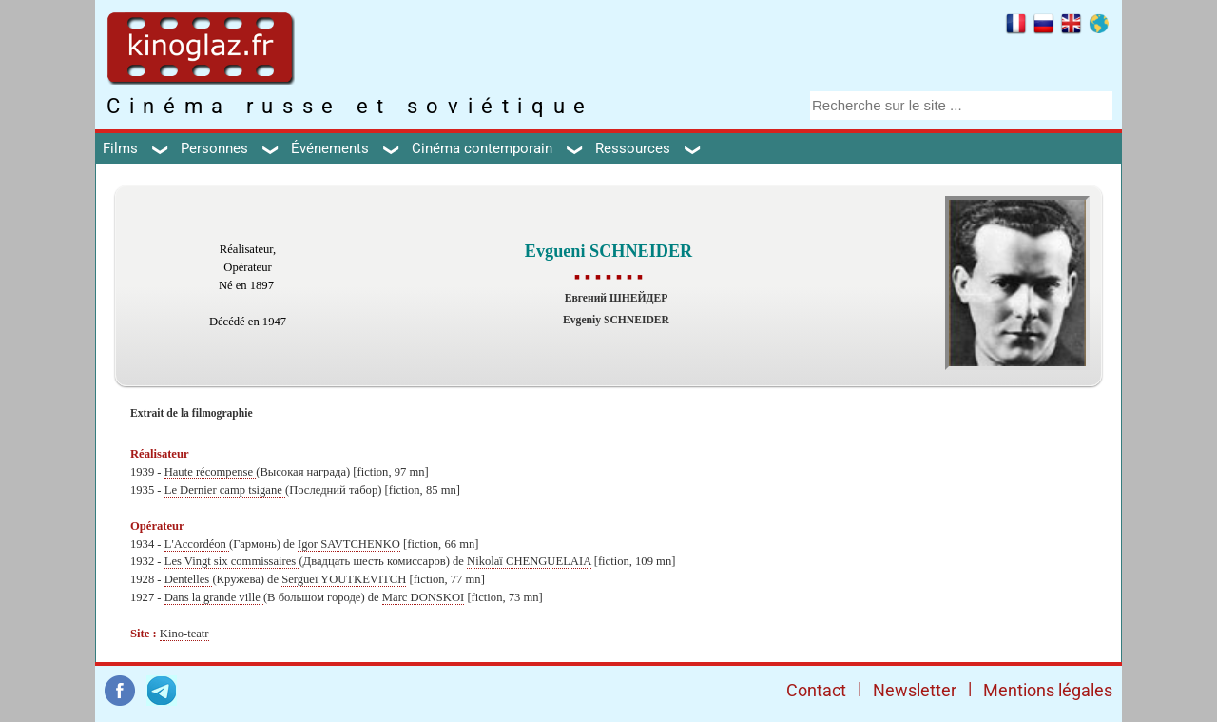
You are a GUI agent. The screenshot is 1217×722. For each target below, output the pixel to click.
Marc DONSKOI (423, 597)
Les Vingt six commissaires (231, 561)
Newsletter (914, 690)
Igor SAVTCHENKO (349, 544)
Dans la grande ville (213, 597)
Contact (816, 690)
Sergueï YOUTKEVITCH (343, 579)
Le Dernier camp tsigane (224, 490)
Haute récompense (210, 471)
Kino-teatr (184, 633)
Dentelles (188, 579)
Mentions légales (1047, 690)
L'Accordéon (196, 544)
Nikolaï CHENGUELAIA (528, 561)
